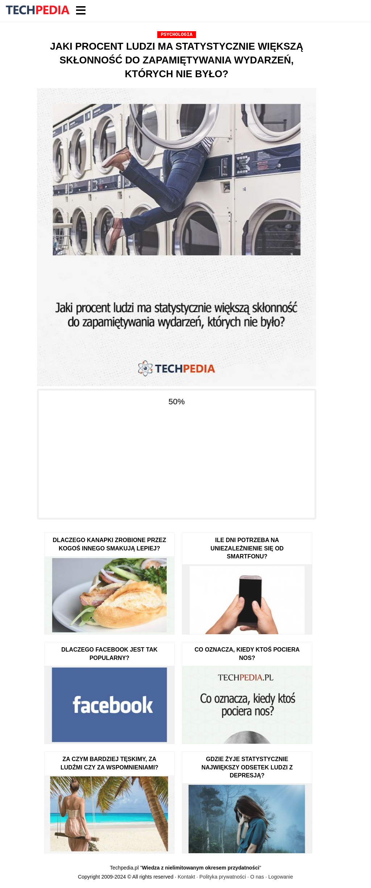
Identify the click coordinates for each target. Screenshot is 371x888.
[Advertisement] (176, 458)
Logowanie (280, 877)
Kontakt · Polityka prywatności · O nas (221, 877)
